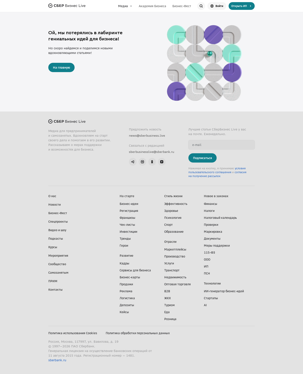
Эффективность (175, 204)
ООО (207, 259)
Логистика (127, 298)
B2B (167, 291)
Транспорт (172, 270)
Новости (54, 204)
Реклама (126, 291)
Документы (212, 238)
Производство (174, 256)
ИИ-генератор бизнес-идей (224, 291)
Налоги (209, 211)
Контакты (55, 289)
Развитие (126, 255)
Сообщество (57, 264)
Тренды (125, 238)
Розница (170, 319)
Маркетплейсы (175, 249)
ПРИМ (52, 281)
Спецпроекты (58, 221)
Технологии (212, 283)
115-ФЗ (209, 252)
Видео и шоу (57, 230)
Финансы (210, 204)
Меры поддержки (217, 245)
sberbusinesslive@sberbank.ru (151, 152)
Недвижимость (175, 277)
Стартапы (211, 298)
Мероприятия (58, 255)
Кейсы (124, 312)
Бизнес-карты (130, 277)
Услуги (169, 263)
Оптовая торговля (177, 284)
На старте (127, 196)
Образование (174, 231)
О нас (52, 196)
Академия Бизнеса (152, 6)
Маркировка (213, 231)
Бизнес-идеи (129, 204)
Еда (167, 312)
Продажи (126, 284)
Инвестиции (128, 231)
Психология (172, 218)
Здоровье (171, 211)
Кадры (124, 263)
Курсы (52, 247)
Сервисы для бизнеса (135, 270)
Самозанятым (58, 272)
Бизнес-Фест (181, 6)
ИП (206, 266)
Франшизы (127, 218)
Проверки (211, 225)
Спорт (168, 225)
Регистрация (129, 211)
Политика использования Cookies (72, 333)
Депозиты (127, 305)
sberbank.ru (57, 360)
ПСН (207, 273)
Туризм (169, 305)
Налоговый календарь (220, 218)
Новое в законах (216, 196)
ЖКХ (167, 298)
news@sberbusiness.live (147, 135)
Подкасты (55, 238)
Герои (124, 245)
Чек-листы (127, 225)
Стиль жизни (173, 196)
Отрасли (170, 242)
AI (205, 305)
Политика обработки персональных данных (138, 333)
